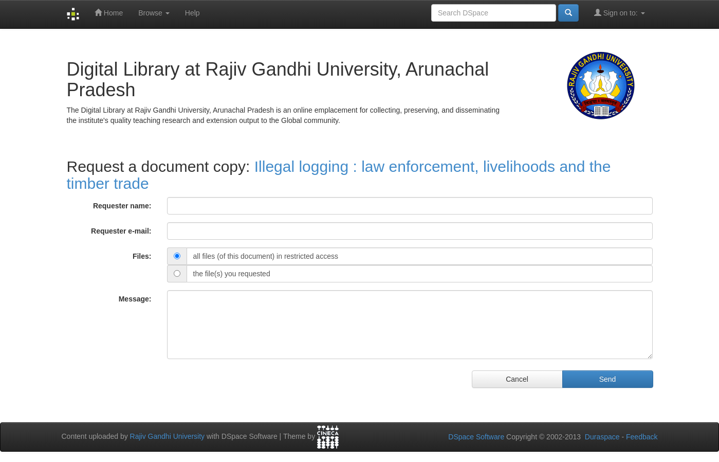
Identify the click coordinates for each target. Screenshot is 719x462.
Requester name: (122, 206)
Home (109, 12)
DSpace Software (476, 437)
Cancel (517, 379)
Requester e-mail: (121, 231)
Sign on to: (619, 12)
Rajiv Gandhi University (167, 436)
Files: (142, 256)
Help (192, 13)
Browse (154, 13)
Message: (135, 299)
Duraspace (602, 437)
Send (607, 379)
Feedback (641, 437)
